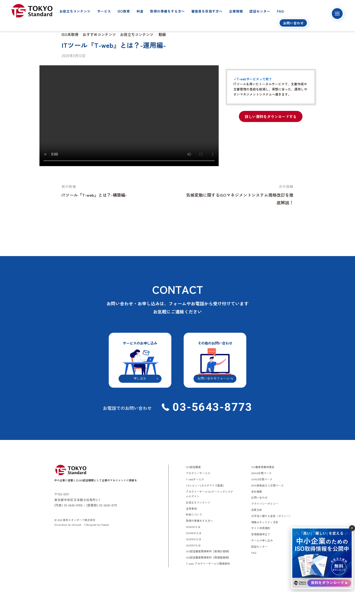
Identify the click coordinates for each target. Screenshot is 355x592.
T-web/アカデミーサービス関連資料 (208, 563)
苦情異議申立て (260, 534)
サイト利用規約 (260, 528)
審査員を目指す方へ (206, 11)
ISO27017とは (193, 545)
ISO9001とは (193, 527)
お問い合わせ (293, 22)
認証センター (259, 11)
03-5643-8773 (210, 407)
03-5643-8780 (73, 505)
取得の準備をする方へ (167, 11)
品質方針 (256, 510)
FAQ (280, 11)
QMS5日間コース (261, 473)
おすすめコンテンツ (99, 34)
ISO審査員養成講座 (262, 467)
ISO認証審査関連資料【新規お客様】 (208, 551)
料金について (194, 514)
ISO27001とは (193, 539)
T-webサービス (195, 479)
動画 (162, 34)
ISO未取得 (70, 34)
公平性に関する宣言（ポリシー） (271, 516)
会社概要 (256, 491)
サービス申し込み (262, 540)
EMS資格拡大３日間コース (267, 485)
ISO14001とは (194, 533)
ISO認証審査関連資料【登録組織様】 (208, 557)
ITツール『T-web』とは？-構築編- (94, 195)
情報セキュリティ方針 (264, 522)
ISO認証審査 (193, 467)
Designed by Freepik (97, 524)
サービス (104, 11)
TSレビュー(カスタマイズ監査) (205, 485)
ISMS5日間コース (261, 479)
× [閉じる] (352, 528)
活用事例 (191, 508)
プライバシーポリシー (264, 503)
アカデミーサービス (198, 473)
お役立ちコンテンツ (74, 11)
